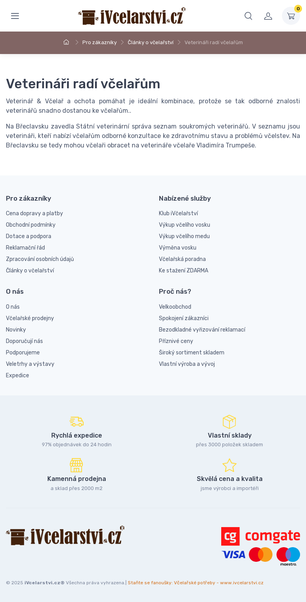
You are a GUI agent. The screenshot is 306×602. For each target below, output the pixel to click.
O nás (13, 307)
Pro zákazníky (99, 42)
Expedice (17, 375)
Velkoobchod (175, 307)
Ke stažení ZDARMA (183, 270)
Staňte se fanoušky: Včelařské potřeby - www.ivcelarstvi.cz (195, 582)
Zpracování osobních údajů (40, 259)
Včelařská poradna (182, 259)
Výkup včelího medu (184, 236)
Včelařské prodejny (30, 318)
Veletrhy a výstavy (30, 364)
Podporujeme (23, 352)
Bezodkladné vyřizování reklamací (202, 329)
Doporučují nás (24, 341)
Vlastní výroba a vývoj (187, 364)
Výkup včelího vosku (184, 225)
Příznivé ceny (176, 341)
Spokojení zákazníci (184, 318)
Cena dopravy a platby (34, 213)
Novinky (16, 329)
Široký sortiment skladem (191, 352)
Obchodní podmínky (31, 225)
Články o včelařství (151, 42)
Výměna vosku (177, 247)
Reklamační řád (25, 247)
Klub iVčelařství (178, 213)
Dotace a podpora (28, 236)
